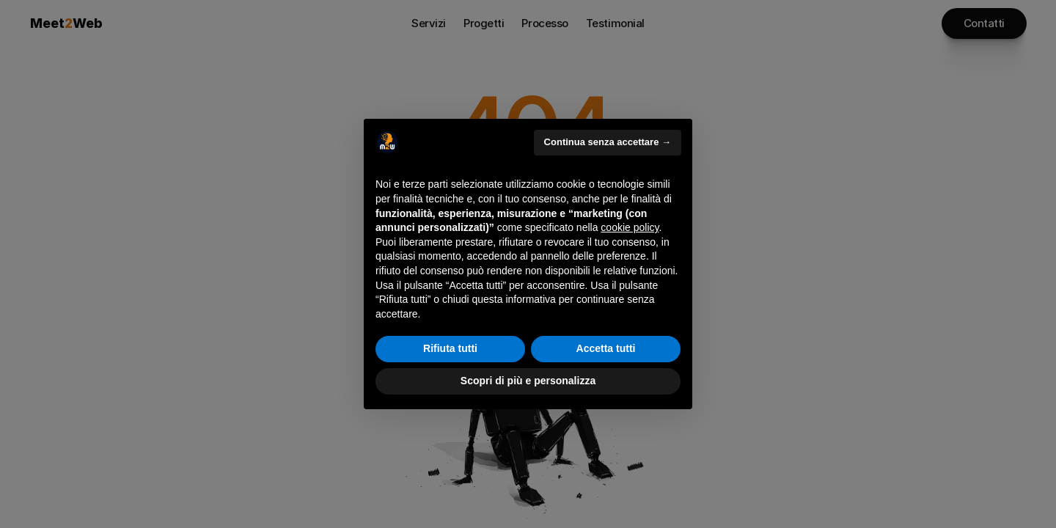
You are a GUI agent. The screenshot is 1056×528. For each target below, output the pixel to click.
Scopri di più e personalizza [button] (528, 380)
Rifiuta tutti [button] (450, 348)
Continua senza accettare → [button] (607, 141)
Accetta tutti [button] (606, 348)
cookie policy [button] (630, 227)
